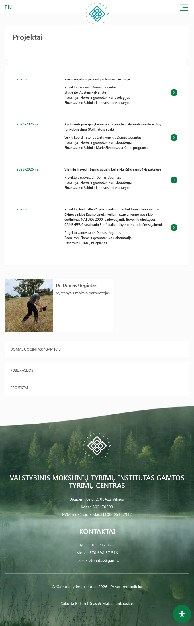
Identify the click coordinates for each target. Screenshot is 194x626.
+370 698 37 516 (102, 552)
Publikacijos (21, 370)
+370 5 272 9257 (100, 545)
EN (9, 7)
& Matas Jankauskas (116, 603)
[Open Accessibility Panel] (182, 614)
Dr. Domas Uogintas (76, 285)
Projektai (19, 387)
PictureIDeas (86, 603)
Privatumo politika (126, 586)
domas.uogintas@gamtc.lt (36, 349)
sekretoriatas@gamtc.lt (102, 560)
